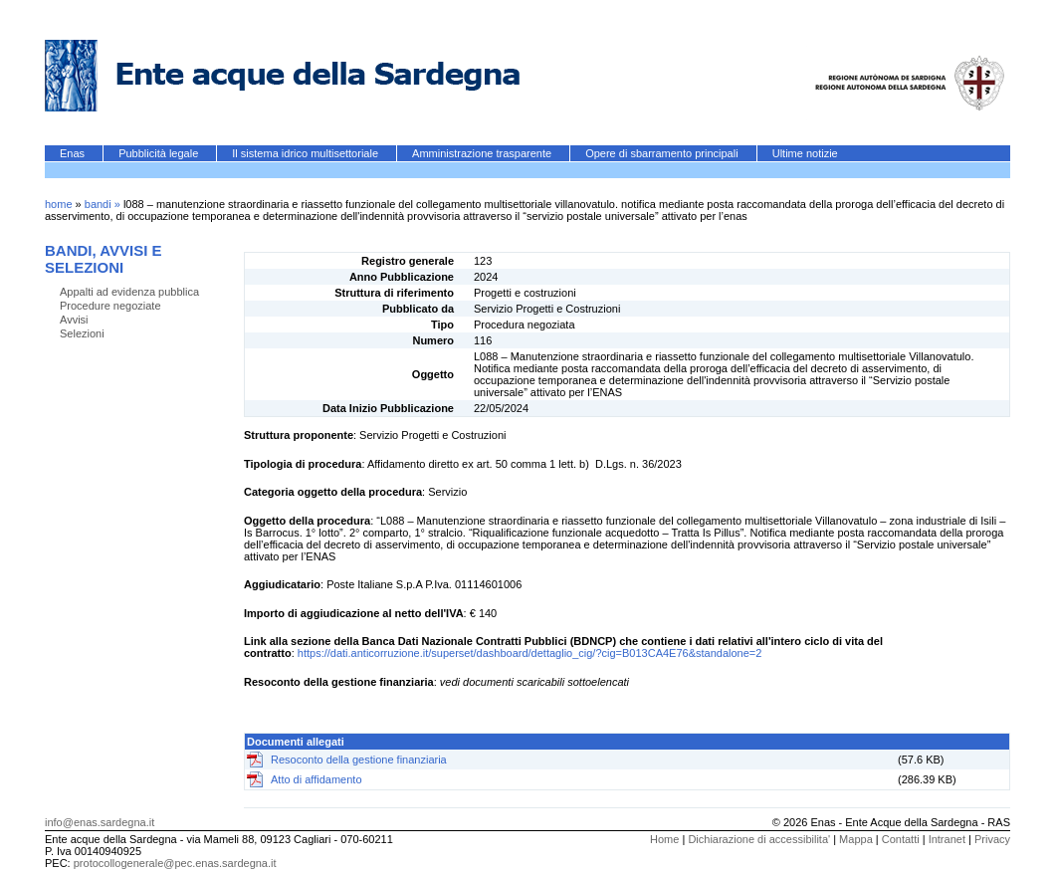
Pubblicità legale (159, 153)
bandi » (104, 204)
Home (664, 839)
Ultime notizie (805, 153)
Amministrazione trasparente (483, 153)
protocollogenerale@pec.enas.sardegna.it (175, 863)
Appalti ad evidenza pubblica (129, 292)
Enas (74, 153)
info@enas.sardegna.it (99, 822)
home (59, 204)
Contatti (901, 839)
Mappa (856, 839)
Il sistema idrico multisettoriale (306, 153)
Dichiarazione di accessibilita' (759, 839)
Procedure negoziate (110, 306)
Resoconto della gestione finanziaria (359, 759)
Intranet (947, 839)
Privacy (992, 839)
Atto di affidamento (316, 779)
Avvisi (74, 320)
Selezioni (82, 333)
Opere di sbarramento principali (663, 153)
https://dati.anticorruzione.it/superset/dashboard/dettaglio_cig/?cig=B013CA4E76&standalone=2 (530, 653)
